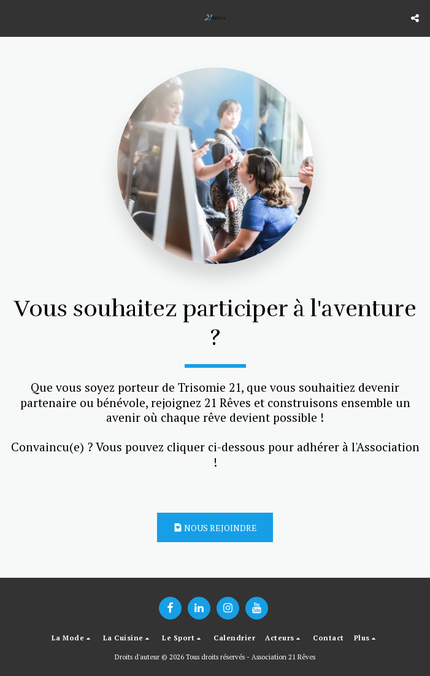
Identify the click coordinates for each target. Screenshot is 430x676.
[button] (13, 17)
